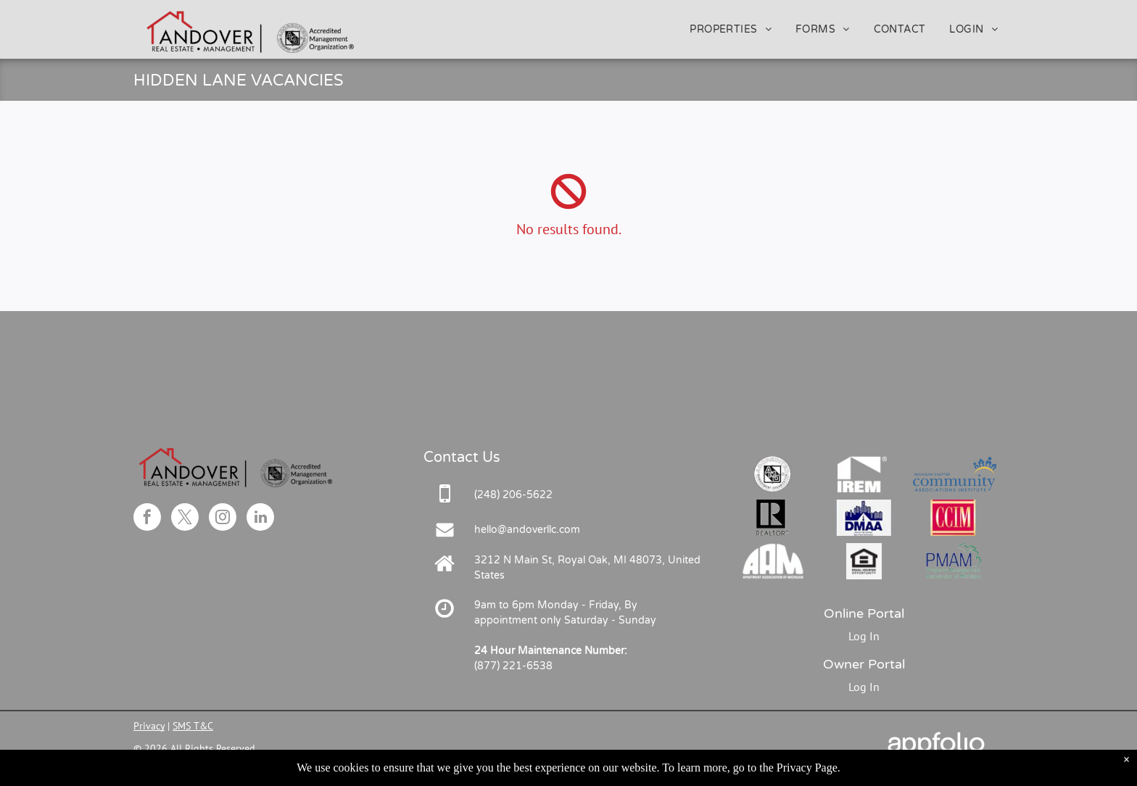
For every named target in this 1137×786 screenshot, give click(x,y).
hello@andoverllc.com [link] (527, 530)
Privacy (149, 725)
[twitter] (185, 518)
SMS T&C (193, 725)
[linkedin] (260, 518)
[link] (513, 495)
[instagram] (222, 518)
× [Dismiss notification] (1126, 775)
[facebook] (147, 518)
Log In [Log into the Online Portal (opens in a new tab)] (864, 636)
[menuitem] (732, 29)
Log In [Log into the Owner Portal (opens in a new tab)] (864, 686)
